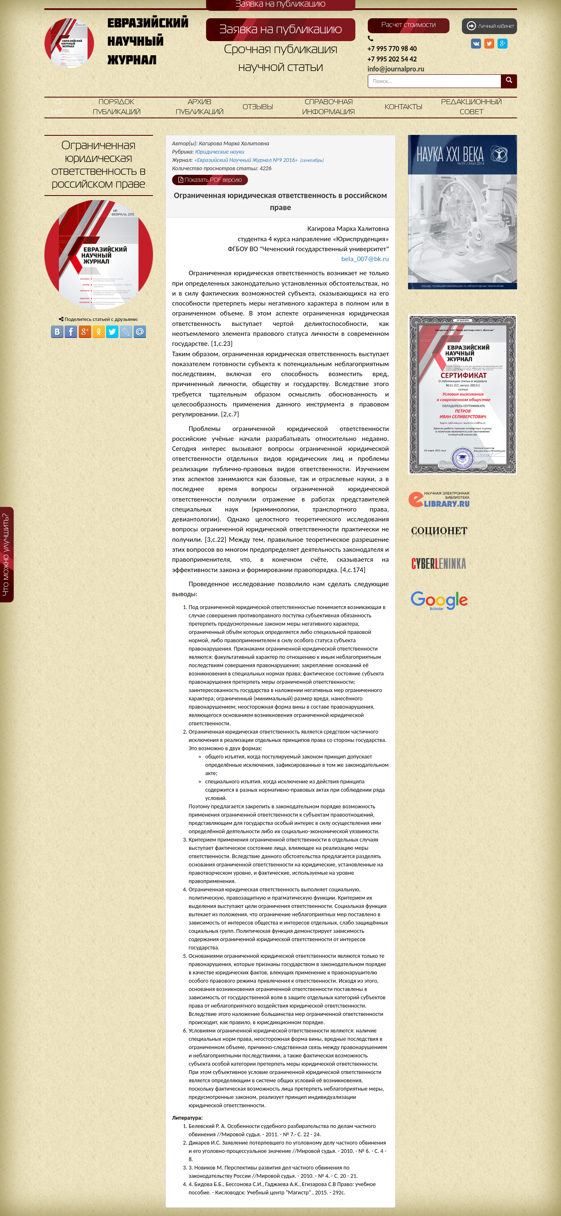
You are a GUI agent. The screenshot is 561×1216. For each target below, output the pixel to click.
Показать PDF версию (210, 180)
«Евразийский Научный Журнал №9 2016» (259, 160)
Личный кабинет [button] (490, 25)
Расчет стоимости (408, 25)
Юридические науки (219, 151)
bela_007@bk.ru (365, 258)
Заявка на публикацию (280, 29)
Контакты (403, 107)
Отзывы (258, 107)
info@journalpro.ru (396, 69)
